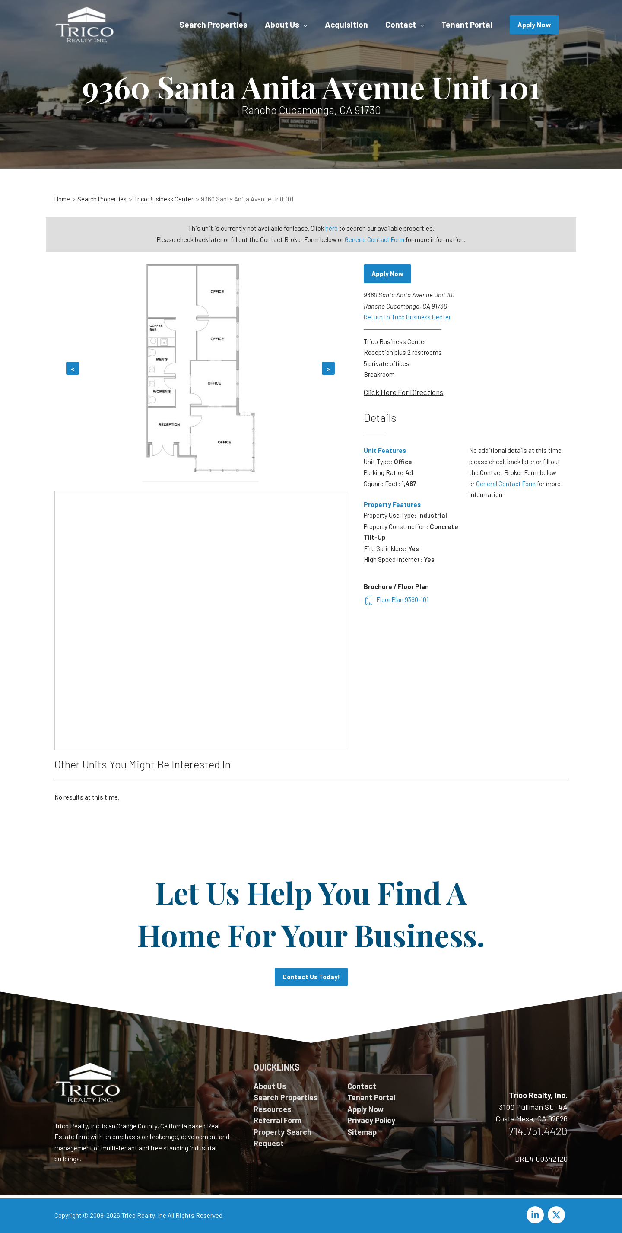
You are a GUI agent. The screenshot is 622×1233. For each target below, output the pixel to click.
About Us (270, 1086)
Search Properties (286, 1097)
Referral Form (277, 1120)
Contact (361, 1086)
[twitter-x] (558, 1214)
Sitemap (362, 1132)
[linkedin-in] (536, 1214)
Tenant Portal (371, 1097)
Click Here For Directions (403, 392)
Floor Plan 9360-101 (396, 599)
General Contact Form (374, 239)
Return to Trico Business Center (409, 317)
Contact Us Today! (311, 977)
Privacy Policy (371, 1120)
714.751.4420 (538, 1131)
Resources (273, 1109)
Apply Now (388, 274)
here (331, 228)
